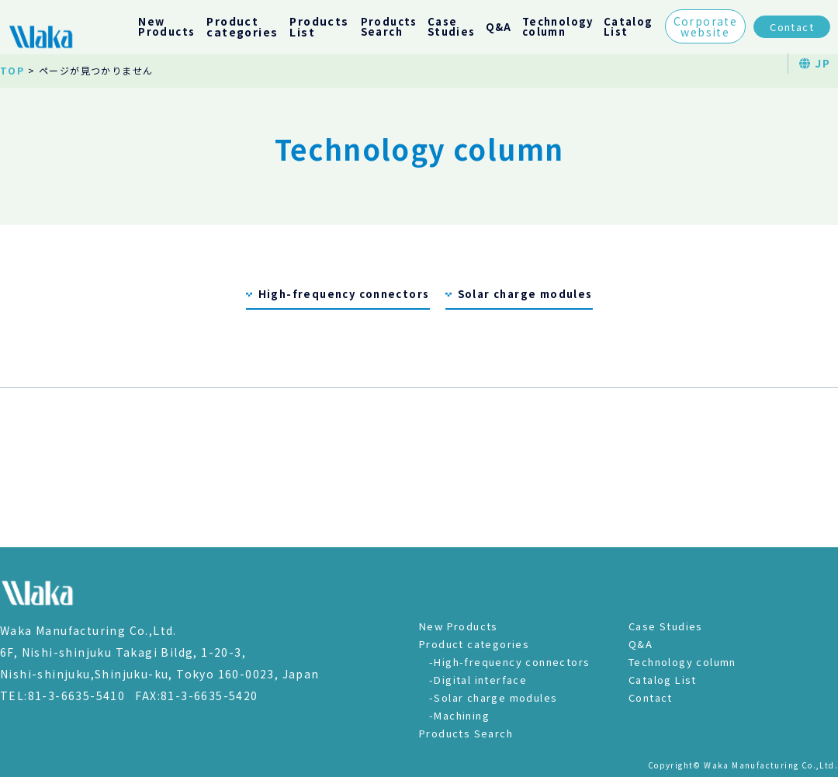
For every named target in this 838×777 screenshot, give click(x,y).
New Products (458, 626)
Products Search (466, 733)
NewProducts (166, 26)
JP (814, 63)
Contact (792, 26)
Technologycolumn (558, 26)
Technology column (682, 661)
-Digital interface (478, 679)
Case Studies (665, 626)
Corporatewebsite (706, 26)
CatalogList (628, 26)
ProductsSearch (389, 26)
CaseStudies (452, 26)
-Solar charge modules (493, 697)
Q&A (499, 26)
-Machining (459, 715)
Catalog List (662, 679)
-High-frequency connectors (509, 661)
